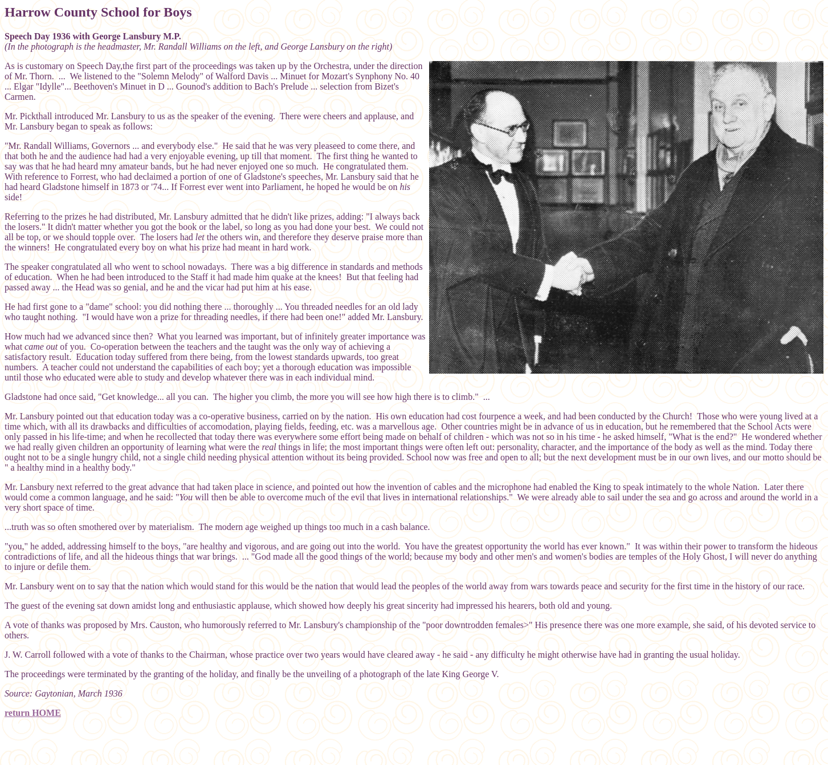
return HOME (33, 713)
